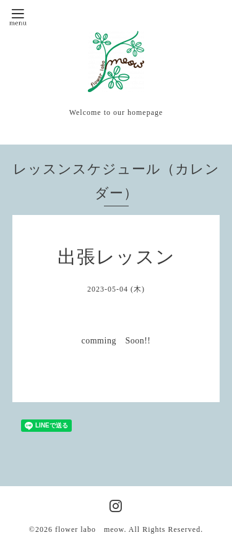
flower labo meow (89, 529)
